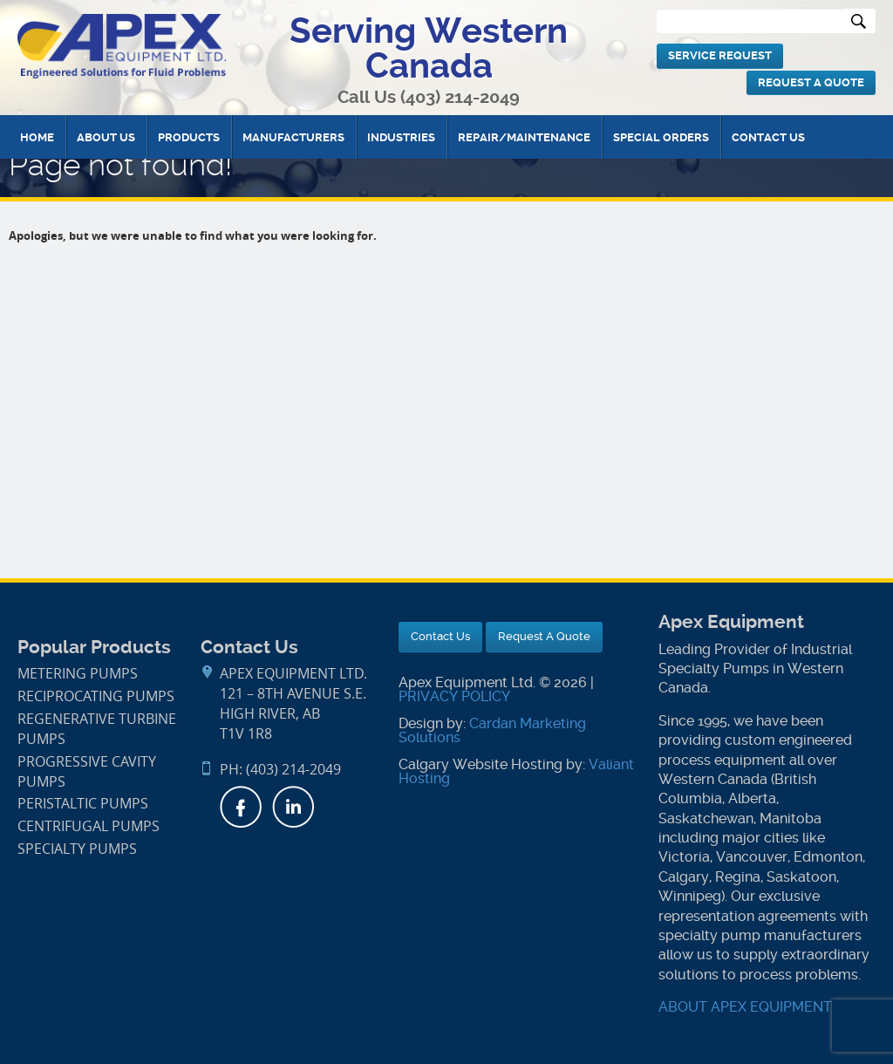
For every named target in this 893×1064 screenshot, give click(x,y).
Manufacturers (293, 137)
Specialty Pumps (77, 849)
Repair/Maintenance (524, 137)
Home (37, 137)
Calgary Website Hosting (480, 764)
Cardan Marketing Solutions (492, 730)
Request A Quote (811, 82)
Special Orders (661, 137)
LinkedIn (293, 807)
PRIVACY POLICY (454, 696)
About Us (106, 137)
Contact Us (768, 137)
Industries (401, 137)
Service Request (720, 55)
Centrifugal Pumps (88, 826)
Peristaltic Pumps (82, 803)
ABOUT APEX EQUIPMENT (745, 1007)
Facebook (241, 807)
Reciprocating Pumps (95, 696)
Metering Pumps (77, 673)
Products (189, 137)
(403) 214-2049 (460, 97)
